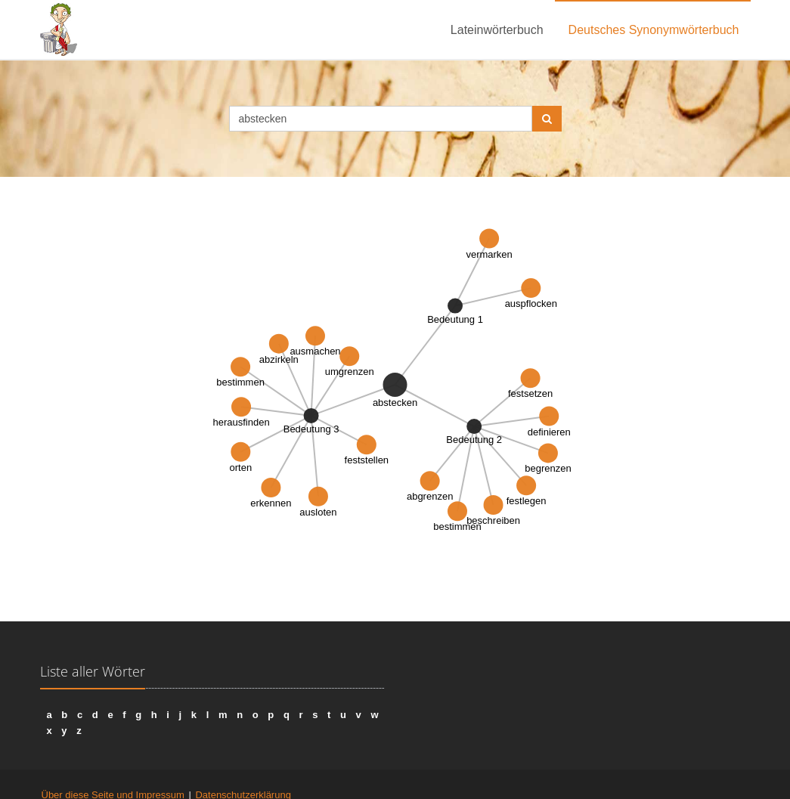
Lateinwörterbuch (497, 29)
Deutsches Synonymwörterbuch (653, 29)
